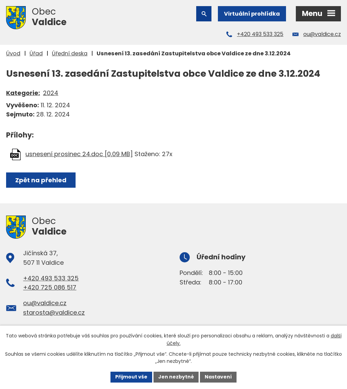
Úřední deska (69, 53)
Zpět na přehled (40, 180)
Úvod (13, 53)
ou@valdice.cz (322, 34)
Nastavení (218, 376)
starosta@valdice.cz (54, 312)
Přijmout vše (131, 376)
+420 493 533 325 (260, 34)
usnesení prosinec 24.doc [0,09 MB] (79, 154)
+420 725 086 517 (49, 287)
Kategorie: (23, 93)
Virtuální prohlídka (252, 14)
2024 (50, 93)
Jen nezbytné (176, 376)
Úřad (36, 53)
